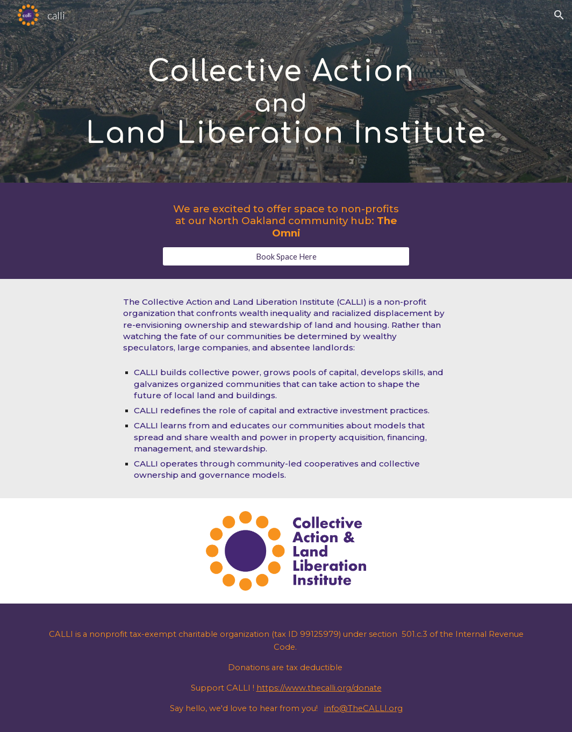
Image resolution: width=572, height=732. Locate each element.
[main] (286, 91)
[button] (559, 15)
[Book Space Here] (286, 256)
